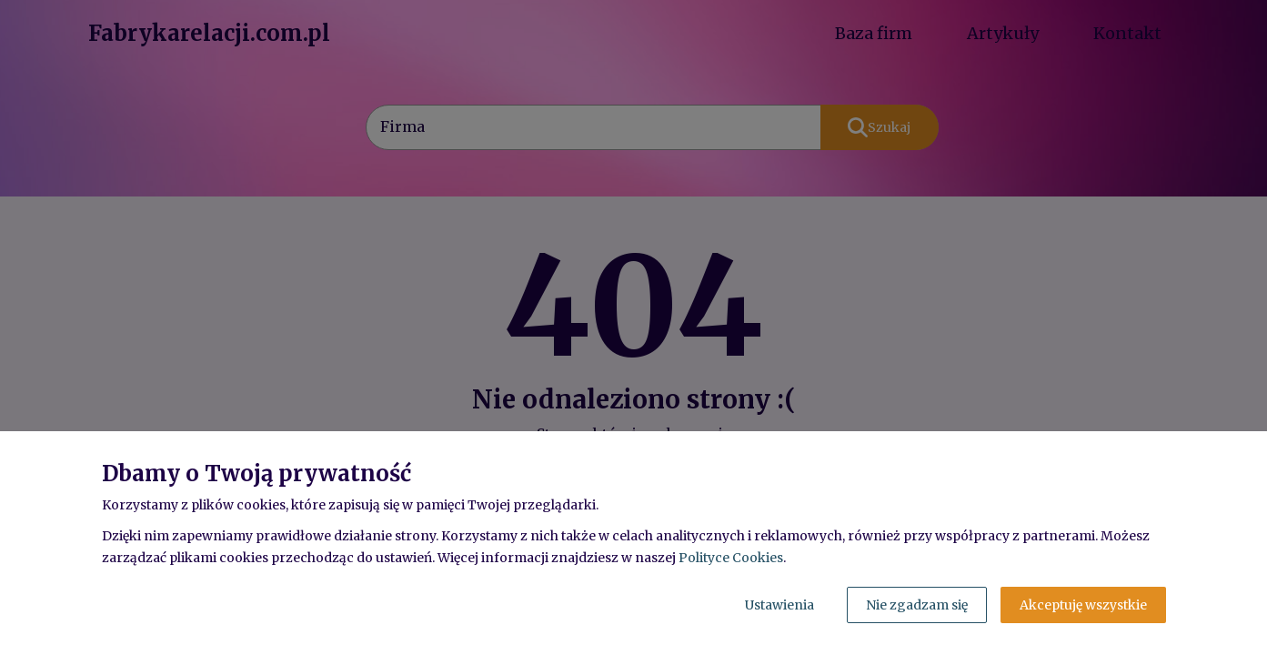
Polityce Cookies (731, 557)
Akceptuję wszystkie (1083, 605)
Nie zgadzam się (917, 605)
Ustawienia (779, 605)
